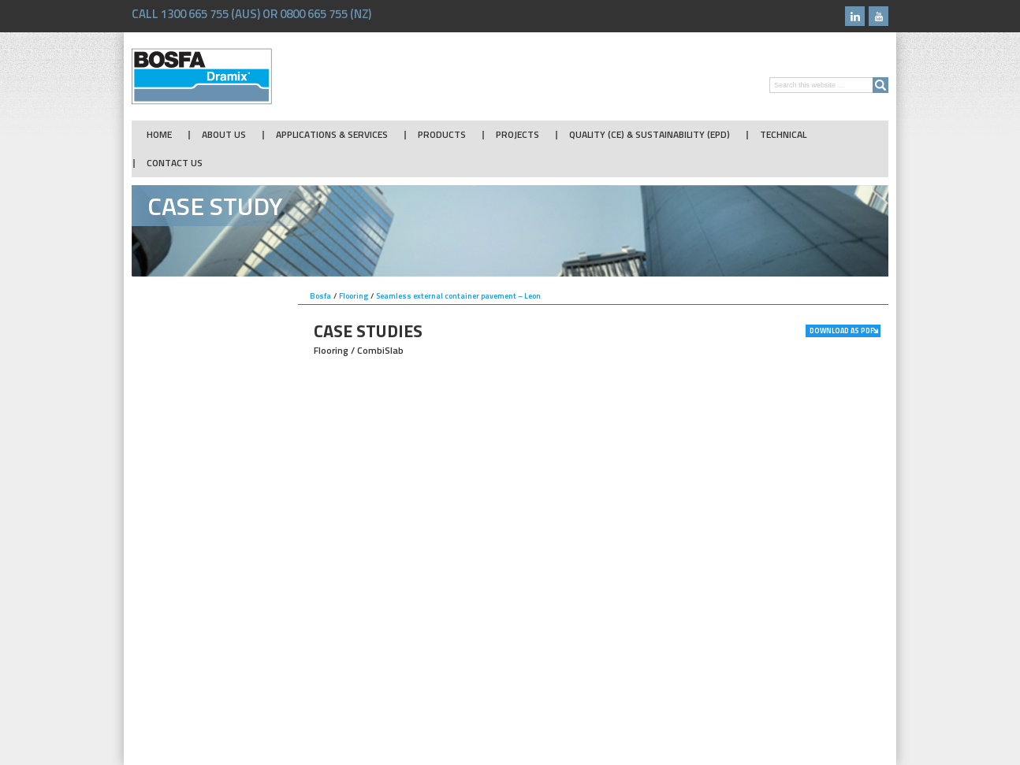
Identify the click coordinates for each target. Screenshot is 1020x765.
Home (159, 134)
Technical (783, 134)
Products (442, 134)
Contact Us (175, 163)
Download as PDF (842, 330)
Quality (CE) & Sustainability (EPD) (649, 134)
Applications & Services (332, 134)
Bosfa (202, 76)
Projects (517, 134)
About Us (224, 134)
